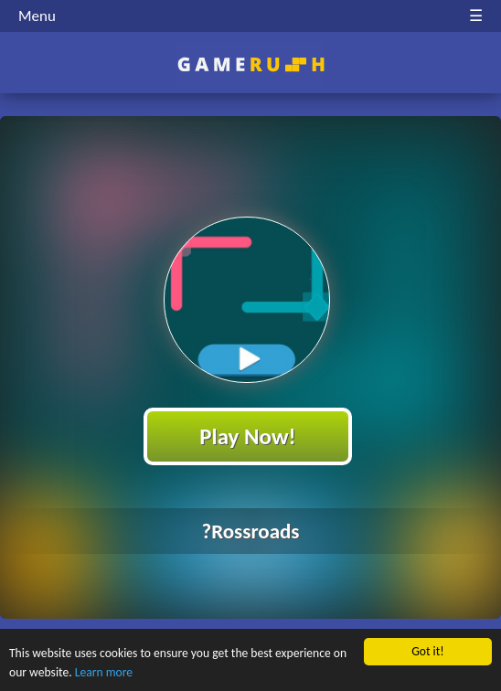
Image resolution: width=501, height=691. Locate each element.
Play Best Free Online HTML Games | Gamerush (250, 64)
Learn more (104, 672)
